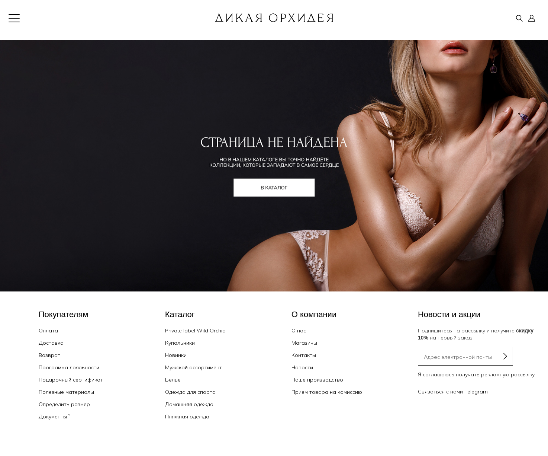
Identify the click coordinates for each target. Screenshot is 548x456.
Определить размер (64, 404)
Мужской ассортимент (193, 367)
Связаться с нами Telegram (453, 391)
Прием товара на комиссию (326, 392)
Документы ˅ (54, 416)
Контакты (303, 355)
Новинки (176, 355)
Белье (173, 379)
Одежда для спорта (190, 392)
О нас (298, 330)
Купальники (180, 342)
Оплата (48, 330)
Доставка (51, 342)
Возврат (49, 355)
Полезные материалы (66, 392)
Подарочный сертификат (71, 379)
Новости (302, 367)
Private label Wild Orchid (195, 330)
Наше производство (317, 379)
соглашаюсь (438, 374)
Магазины (304, 342)
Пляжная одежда (187, 416)
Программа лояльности (69, 367)
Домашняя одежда (189, 404)
